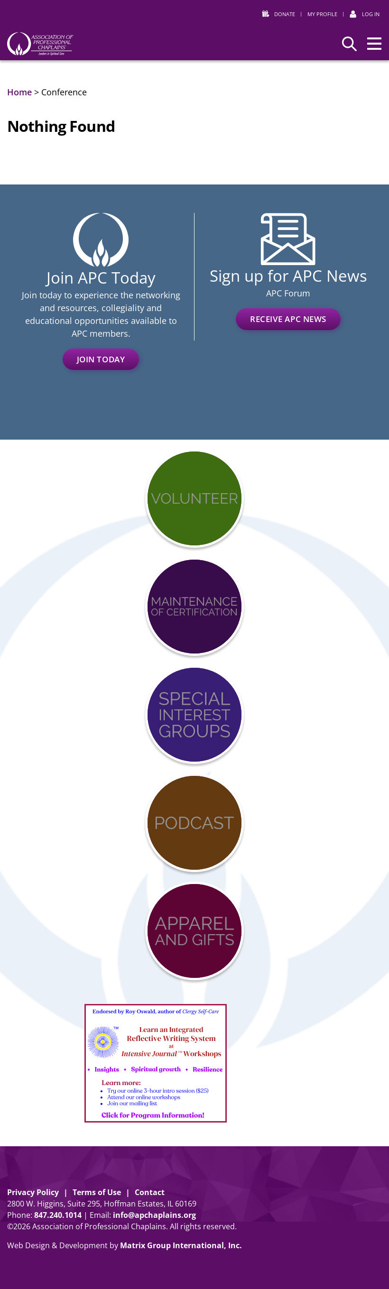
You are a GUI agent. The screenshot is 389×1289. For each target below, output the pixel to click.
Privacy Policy (33, 1192)
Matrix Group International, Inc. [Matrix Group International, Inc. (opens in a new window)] (181, 1245)
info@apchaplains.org (154, 1215)
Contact (150, 1192)
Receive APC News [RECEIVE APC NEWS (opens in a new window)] (288, 318)
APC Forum (288, 293)
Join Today (101, 359)
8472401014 (58, 1215)
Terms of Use (97, 1192)
